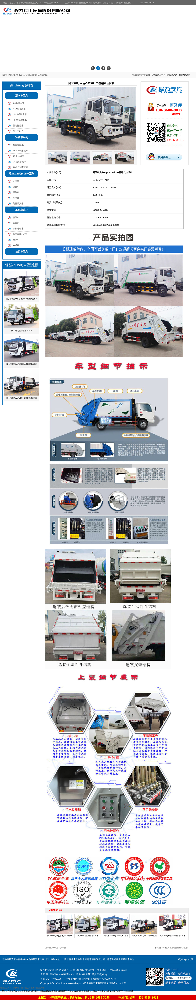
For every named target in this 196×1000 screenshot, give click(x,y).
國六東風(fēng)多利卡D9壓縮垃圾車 (21, 398)
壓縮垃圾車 (184, 75)
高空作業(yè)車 (20, 234)
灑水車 (83, 959)
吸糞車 (16, 187)
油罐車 (16, 245)
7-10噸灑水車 (19, 109)
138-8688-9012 (147, 2)
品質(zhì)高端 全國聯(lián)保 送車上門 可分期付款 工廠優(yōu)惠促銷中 (99, 2)
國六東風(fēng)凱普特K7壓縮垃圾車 (21, 364)
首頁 (148, 75)
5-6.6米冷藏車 (19, 162)
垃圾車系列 (172, 75)
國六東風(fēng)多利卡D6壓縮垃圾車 (21, 299)
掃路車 (16, 192)
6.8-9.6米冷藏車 (20, 167)
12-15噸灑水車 (20, 114)
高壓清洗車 (18, 203)
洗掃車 (16, 198)
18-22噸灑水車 (20, 120)
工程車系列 (21, 209)
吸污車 (16, 181)
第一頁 (63, 948)
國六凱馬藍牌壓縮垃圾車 (21, 331)
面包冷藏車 (18, 145)
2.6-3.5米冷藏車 (20, 150)
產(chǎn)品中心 (158, 75)
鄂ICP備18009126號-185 (61, 974)
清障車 (16, 217)
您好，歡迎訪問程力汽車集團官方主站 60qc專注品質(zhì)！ (30, 2)
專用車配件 (18, 131)
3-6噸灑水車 (19, 103)
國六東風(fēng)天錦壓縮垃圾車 (172, 935)
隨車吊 (16, 223)
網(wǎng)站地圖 (185, 959)
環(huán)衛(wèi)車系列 (21, 173)
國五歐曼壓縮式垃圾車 (179, 948)
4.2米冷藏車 (18, 156)
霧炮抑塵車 (18, 125)
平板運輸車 (18, 228)
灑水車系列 (21, 95)
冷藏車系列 (21, 137)
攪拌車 (16, 240)
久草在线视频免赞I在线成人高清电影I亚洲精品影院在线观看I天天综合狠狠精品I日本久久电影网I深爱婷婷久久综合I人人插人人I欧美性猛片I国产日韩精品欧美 (66, 991)
